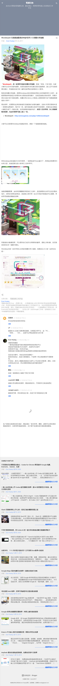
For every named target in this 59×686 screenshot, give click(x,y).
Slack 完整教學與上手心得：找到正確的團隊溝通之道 (19, 510)
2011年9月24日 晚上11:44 (18, 370)
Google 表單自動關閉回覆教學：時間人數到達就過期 (19, 612)
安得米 (10, 318)
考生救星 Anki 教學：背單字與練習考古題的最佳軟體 (19, 591)
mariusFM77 (33, 679)
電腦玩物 (29, 3)
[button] (57, 38)
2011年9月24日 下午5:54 (17, 328)
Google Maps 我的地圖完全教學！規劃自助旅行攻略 (19, 571)
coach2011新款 (13, 380)
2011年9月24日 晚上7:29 (23, 340)
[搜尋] (57, 3)
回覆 (9, 324)
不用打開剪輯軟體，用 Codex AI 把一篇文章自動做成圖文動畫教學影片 (25, 530)
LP (9, 328)
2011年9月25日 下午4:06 (26, 380)
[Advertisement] (29, 22)
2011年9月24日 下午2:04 (20, 318)
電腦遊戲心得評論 (16, 299)
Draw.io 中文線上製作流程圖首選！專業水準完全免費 (19, 632)
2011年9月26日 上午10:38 (25, 390)
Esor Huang (12, 340)
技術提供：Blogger (29, 675)
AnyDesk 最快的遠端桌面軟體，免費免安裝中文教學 (19, 652)
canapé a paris (13, 390)
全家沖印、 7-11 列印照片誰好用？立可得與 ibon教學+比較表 (22, 550)
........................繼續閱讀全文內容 (46, 482)
